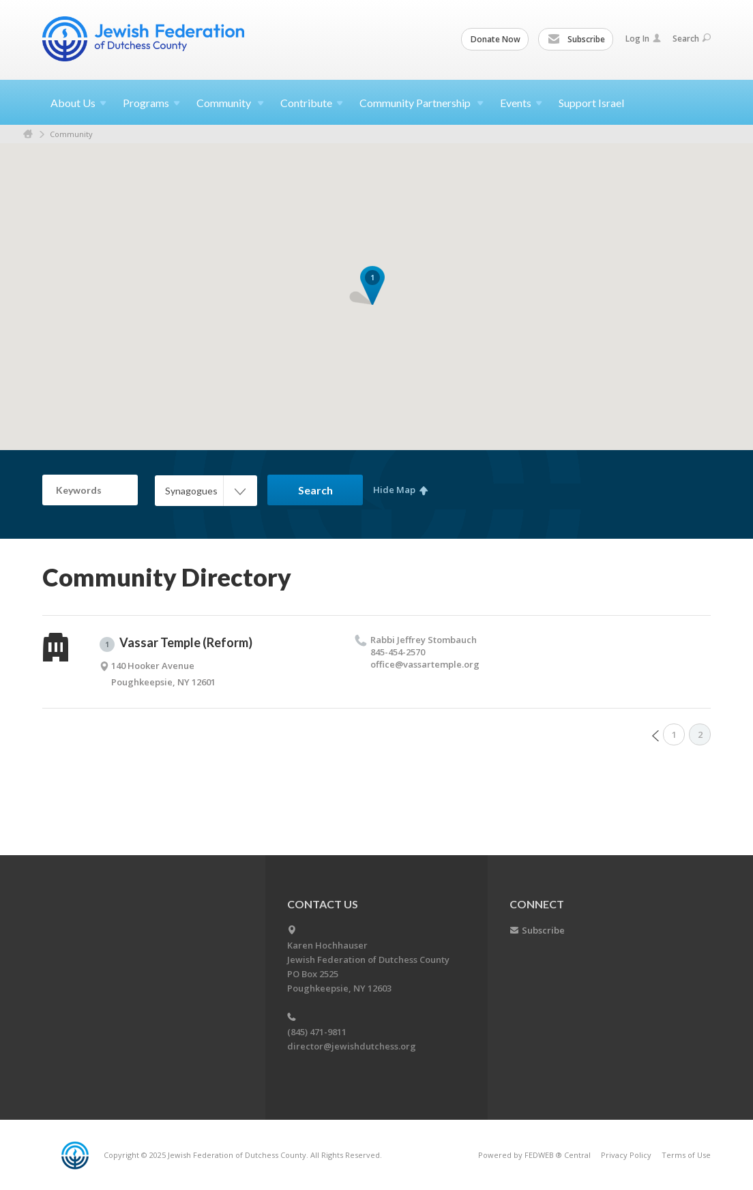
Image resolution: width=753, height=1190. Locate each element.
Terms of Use (686, 1155)
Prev (655, 735)
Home (28, 134)
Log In (643, 38)
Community (230, 102)
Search (692, 38)
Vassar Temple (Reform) (176, 643)
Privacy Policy (626, 1155)
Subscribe (576, 39)
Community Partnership (421, 102)
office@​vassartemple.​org (424, 664)
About (78, 102)
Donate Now (495, 39)
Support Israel (591, 102)
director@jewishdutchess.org (351, 1046)
